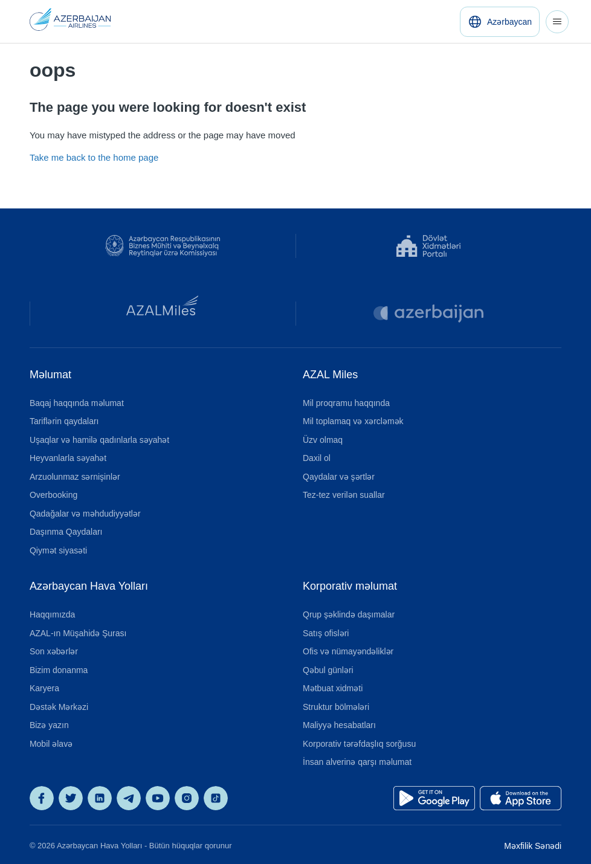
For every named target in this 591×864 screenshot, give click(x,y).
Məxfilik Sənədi (532, 846)
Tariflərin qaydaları (64, 421)
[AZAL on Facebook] (42, 798)
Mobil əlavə (51, 744)
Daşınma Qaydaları (66, 532)
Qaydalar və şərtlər (339, 477)
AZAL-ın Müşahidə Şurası (78, 633)
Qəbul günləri (328, 670)
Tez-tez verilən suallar (344, 495)
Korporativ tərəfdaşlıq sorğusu (359, 744)
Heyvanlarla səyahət (68, 458)
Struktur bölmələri (336, 707)
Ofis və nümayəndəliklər (348, 651)
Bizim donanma (59, 670)
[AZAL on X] (71, 798)
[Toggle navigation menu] (557, 21)
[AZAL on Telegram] (129, 798)
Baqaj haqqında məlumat (77, 403)
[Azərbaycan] (500, 22)
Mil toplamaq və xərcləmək (353, 421)
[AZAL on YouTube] (158, 798)
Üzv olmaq (323, 440)
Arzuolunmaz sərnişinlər (75, 477)
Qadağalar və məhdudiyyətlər (85, 513)
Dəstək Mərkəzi (59, 707)
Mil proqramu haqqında (346, 403)
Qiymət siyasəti (58, 550)
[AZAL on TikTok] (216, 798)
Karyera (44, 688)
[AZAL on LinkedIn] (100, 798)
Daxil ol (317, 458)
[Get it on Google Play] (434, 798)
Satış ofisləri (326, 633)
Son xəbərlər (54, 651)
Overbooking (53, 495)
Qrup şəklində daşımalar (349, 614)
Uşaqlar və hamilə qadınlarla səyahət (99, 440)
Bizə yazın (49, 725)
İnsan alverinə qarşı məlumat (357, 762)
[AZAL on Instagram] (187, 798)
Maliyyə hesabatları (339, 725)
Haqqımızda (52, 614)
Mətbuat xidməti (333, 688)
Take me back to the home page (94, 157)
